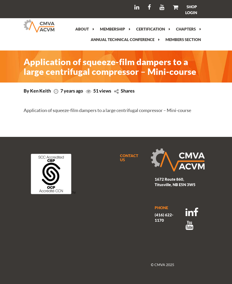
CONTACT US (129, 157)
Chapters (188, 29)
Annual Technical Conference (125, 39)
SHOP (192, 6)
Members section (183, 39)
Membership (115, 29)
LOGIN (191, 12)
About (84, 29)
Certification (153, 29)
